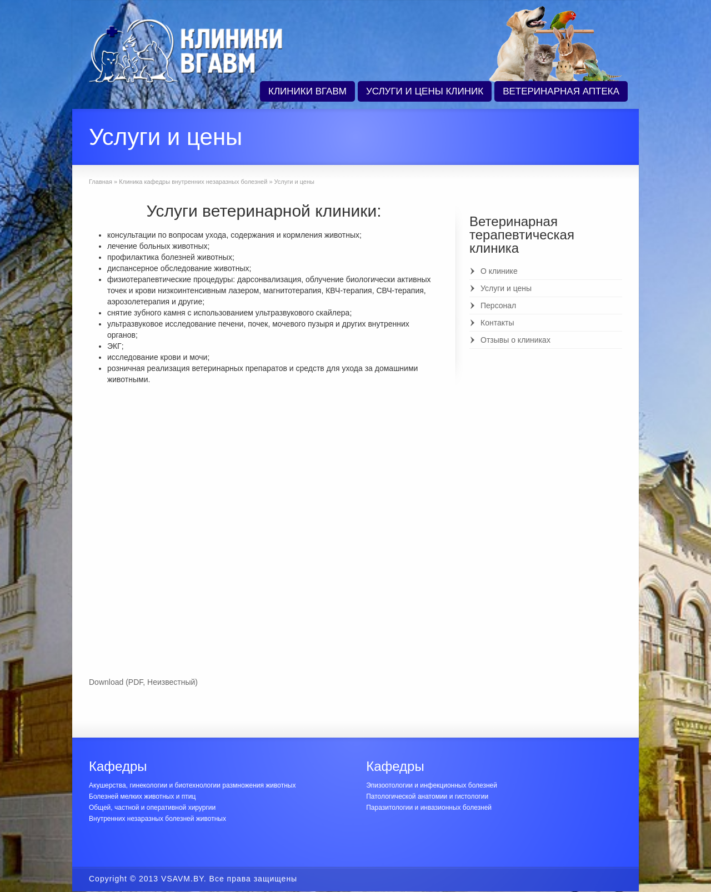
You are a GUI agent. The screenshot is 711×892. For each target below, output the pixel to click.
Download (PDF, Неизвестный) (143, 682)
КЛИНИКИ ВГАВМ (307, 91)
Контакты (497, 322)
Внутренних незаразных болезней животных (157, 819)
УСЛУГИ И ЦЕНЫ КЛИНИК (424, 91)
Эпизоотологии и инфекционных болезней (431, 785)
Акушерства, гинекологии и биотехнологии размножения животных (192, 785)
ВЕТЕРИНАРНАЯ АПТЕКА (561, 91)
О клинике (499, 271)
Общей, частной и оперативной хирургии (152, 807)
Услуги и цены (506, 288)
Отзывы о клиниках (515, 339)
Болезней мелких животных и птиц (142, 796)
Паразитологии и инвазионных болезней (429, 807)
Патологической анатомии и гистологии (427, 796)
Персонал (498, 305)
